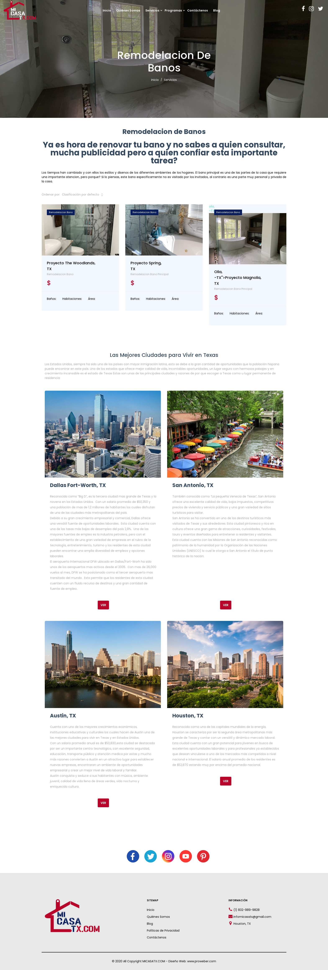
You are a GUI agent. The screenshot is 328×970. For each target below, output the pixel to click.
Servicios (152, 10)
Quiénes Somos (128, 10)
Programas (173, 10)
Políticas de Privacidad (163, 930)
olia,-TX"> (247, 234)
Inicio (107, 10)
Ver (103, 605)
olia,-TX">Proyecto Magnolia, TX (237, 277)
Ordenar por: (51, 194)
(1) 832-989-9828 (246, 910)
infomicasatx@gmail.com (252, 917)
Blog (216, 10)
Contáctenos (197, 10)
